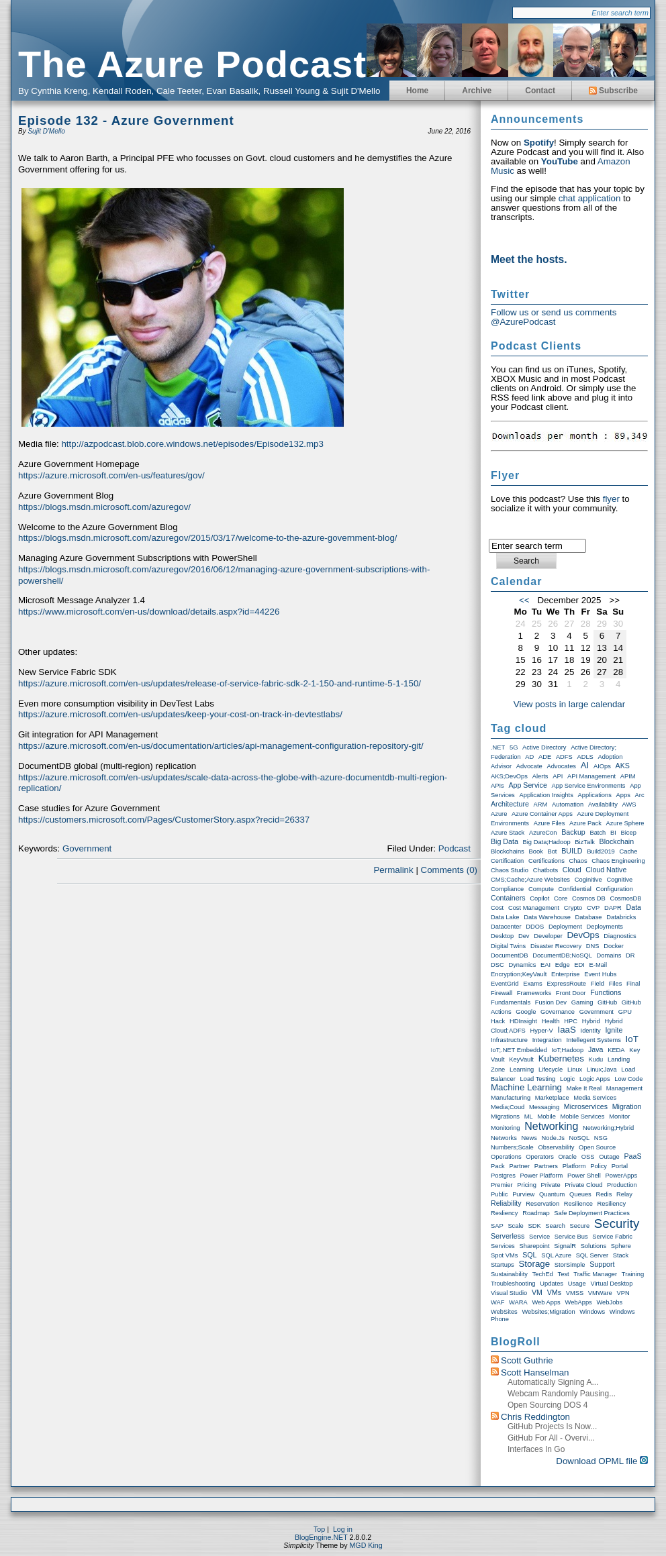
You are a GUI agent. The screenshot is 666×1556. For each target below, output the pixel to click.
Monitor (619, 1116)
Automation (567, 804)
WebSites (504, 1311)
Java (596, 1049)
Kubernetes (561, 1058)
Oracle (568, 1156)
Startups (502, 1264)
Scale (515, 1226)
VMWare (600, 1293)
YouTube (559, 161)
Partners (546, 1166)
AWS (629, 804)
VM (537, 1292)
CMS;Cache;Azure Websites (530, 879)
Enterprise (565, 974)
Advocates (561, 766)
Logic (567, 1079)
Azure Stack (507, 832)
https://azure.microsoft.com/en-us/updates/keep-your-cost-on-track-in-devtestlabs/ (180, 714)
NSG (601, 1138)
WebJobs (609, 1302)
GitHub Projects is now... (552, 1426)
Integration (547, 1040)
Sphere (621, 1246)
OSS (588, 1156)
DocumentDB (509, 955)
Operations (506, 1156)
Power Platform (541, 1175)
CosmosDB (625, 898)
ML (528, 1116)
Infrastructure (509, 1040)
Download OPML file (602, 1461)
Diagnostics (620, 936)
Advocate (529, 766)
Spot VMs (504, 1255)
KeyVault (521, 1059)
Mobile (546, 1116)
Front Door (571, 993)
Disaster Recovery (555, 946)
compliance (507, 889)
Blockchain (617, 841)
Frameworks (534, 993)
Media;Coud (507, 1107)
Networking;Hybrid (608, 1128)
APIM (628, 776)
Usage (577, 1283)
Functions (605, 992)
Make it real (584, 1088)
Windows (592, 1311)
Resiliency (612, 1203)
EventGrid (504, 983)
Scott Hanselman (535, 1372)
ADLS (585, 757)
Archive (476, 90)
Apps (623, 795)
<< (524, 600)
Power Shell (584, 1175)
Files (615, 983)
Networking (551, 1126)
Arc (640, 795)
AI (585, 765)
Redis (604, 1194)
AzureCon (543, 832)
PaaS (632, 1156)
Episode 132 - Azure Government (126, 120)
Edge (562, 965)
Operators (539, 1156)
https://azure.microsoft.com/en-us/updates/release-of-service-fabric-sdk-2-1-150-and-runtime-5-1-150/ (219, 683)
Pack (498, 1166)
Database (588, 917)
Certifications (546, 861)
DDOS (535, 926)
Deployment (565, 926)
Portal (620, 1166)
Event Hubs (600, 974)
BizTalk (585, 842)
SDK (534, 1226)
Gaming (582, 1002)
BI (613, 832)
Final (633, 983)
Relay (624, 1194)
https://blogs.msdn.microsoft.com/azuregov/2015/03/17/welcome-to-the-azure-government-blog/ (207, 538)
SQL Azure (556, 1255)
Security (616, 1223)
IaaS (566, 1030)
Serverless (507, 1236)
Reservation (542, 1203)
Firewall (501, 993)
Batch (597, 832)
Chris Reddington (535, 1417)
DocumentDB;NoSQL (562, 955)
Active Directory (544, 747)
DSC (497, 965)
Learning (522, 1069)
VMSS (574, 1293)
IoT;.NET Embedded (519, 1050)
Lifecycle (550, 1069)
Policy (598, 1166)
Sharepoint (534, 1246)
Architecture (510, 804)
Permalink (393, 870)
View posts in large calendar (569, 704)
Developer (548, 936)
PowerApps (621, 1175)
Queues (580, 1194)
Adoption (610, 757)
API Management (591, 776)
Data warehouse (547, 917)
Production (622, 1185)
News (529, 1138)
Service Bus (571, 1236)
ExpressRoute (566, 983)
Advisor (501, 766)
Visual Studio (509, 1293)
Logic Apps (594, 1079)
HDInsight (523, 1021)
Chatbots (545, 870)
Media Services (594, 1097)
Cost (497, 907)
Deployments (604, 926)
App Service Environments (589, 785)
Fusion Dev (551, 1002)
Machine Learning (526, 1087)
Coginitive (588, 879)
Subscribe (613, 90)
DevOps (583, 935)
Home (417, 90)
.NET (498, 747)
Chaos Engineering (618, 861)
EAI (545, 965)
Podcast (454, 848)
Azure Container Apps (542, 814)
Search (555, 1226)
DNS (593, 946)
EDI (579, 965)
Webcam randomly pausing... (562, 1393)
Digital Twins (508, 946)
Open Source (597, 1147)
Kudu (596, 1059)
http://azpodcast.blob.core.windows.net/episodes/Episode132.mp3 (192, 444)
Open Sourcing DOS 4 (547, 1405)
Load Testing (538, 1079)
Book (535, 851)
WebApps (578, 1302)
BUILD (571, 851)
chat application (590, 198)
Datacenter (506, 926)
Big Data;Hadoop (547, 842)
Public (499, 1194)
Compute (541, 889)
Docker (614, 946)
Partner (519, 1166)
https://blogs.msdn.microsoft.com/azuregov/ (104, 507)
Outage (609, 1156)
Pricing (526, 1185)
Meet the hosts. (529, 259)
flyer (611, 499)
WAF (497, 1302)
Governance (557, 1011)
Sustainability (509, 1274)
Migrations (505, 1116)
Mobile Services (583, 1116)
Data (634, 907)
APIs (497, 785)
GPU (625, 1011)
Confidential (575, 889)
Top (319, 1529)
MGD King (365, 1545)
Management (624, 1088)
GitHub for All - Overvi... (551, 1438)
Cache (628, 851)
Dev (524, 936)
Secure (580, 1226)
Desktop (502, 936)
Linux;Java (602, 1069)
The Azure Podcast (192, 64)
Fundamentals (510, 1002)
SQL (529, 1255)
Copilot (539, 898)
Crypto (573, 907)
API (558, 776)
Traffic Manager (595, 1274)
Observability (556, 1147)
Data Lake (505, 917)
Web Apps (546, 1302)
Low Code (628, 1079)
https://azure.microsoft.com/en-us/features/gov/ (111, 475)
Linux (574, 1069)
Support (601, 1264)
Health (551, 1021)
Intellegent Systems (593, 1040)
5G (514, 747)
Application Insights (546, 795)
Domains (609, 955)
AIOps (602, 766)
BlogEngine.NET (321, 1537)
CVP (593, 907)
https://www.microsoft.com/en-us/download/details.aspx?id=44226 (148, 612)
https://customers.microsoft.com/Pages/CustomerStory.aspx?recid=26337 (164, 820)
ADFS (564, 757)
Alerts (540, 776)
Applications (595, 795)
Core (560, 898)
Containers (508, 898)
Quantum (552, 1194)
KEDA (616, 1050)
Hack (498, 1021)
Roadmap (535, 1213)
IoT (632, 1039)
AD (529, 757)
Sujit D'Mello (46, 131)
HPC (570, 1021)
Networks (504, 1138)
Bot (552, 851)
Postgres (503, 1175)
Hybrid (591, 1021)
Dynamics (522, 965)
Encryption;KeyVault (518, 974)
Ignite (613, 1030)
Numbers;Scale (512, 1147)
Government (86, 848)
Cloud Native (605, 870)
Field (597, 983)
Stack (620, 1255)
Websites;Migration (548, 1311)
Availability (603, 804)
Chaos (578, 861)
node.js (553, 1138)
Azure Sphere (625, 823)
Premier (502, 1185)
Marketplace (552, 1097)
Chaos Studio (509, 870)
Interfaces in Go (536, 1449)
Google (526, 1011)
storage (534, 1264)
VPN (622, 1293)
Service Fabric (612, 1236)
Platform (574, 1166)
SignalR (565, 1246)
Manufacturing (510, 1097)
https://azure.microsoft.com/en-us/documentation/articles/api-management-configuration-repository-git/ (221, 746)
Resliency (504, 1213)
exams (532, 983)
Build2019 (601, 851)
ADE (544, 757)
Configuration (615, 889)
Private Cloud (583, 1185)
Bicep (628, 832)
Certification (507, 861)
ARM (541, 804)
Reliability (506, 1203)
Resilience (578, 1203)
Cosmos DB (589, 898)
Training (633, 1274)
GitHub (607, 1002)
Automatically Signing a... (553, 1382)
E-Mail (598, 965)
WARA (518, 1302)
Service (539, 1236)
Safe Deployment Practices (592, 1213)
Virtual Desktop (611, 1283)
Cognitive (619, 879)
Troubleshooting (513, 1283)
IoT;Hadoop (568, 1050)
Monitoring (505, 1128)
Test (563, 1274)
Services (503, 1246)
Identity (591, 1030)
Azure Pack (585, 823)
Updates (551, 1283)
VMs (554, 1292)
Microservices (586, 1106)
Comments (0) (449, 870)
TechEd (542, 1274)
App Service (527, 785)
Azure (499, 814)
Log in (342, 1529)
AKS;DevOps (509, 776)
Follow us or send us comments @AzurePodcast (553, 317)
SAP (497, 1226)
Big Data (504, 841)
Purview (523, 1194)
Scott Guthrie (527, 1360)
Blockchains (507, 851)
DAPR (613, 907)
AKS (623, 766)
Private (551, 1185)
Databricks (621, 917)
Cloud (572, 870)
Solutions (593, 1246)
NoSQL (579, 1138)
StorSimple (570, 1264)
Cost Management (533, 907)
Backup (573, 832)
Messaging (544, 1107)
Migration (627, 1106)
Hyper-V (541, 1030)
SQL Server (592, 1255)
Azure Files (549, 823)
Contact (540, 90)
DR (630, 955)
